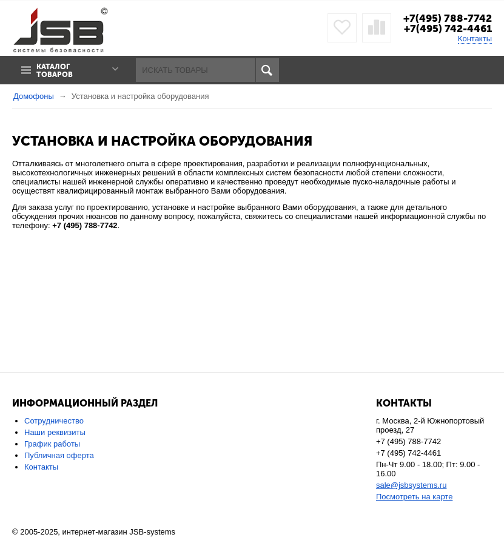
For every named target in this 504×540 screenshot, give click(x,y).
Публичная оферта (59, 455)
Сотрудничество (54, 420)
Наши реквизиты (55, 432)
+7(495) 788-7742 (447, 18)
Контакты (475, 38)
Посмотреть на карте (414, 496)
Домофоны (33, 96)
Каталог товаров (54, 71)
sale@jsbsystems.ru (411, 485)
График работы (52, 443)
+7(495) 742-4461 (448, 28)
